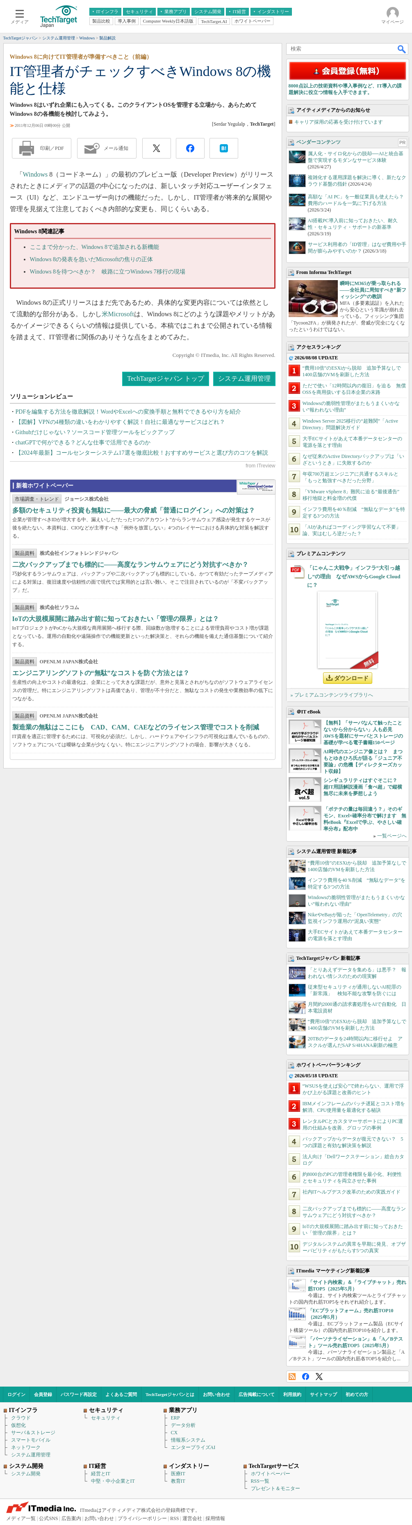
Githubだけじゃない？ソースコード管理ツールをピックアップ (95, 432)
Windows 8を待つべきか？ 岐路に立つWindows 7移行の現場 (107, 272)
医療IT (178, 1474)
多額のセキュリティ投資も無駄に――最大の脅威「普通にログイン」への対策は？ (133, 510)
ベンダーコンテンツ (318, 142)
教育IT (178, 1481)
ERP (175, 1418)
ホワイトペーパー (270, 1474)
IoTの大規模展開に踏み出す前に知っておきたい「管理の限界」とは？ (115, 618)
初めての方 (357, 1394)
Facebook (305, 1376)
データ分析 (183, 1425)
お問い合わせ (216, 1394)
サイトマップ (323, 1394)
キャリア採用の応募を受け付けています (338, 122)
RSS (292, 1376)
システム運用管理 (244, 378)
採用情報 (215, 1518)
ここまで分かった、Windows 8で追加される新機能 (94, 247)
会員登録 (43, 1394)
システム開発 (26, 1474)
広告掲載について (257, 1394)
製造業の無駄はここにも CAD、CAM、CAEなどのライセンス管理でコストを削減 (135, 727)
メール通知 (116, 148)
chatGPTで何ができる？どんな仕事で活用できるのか (83, 442)
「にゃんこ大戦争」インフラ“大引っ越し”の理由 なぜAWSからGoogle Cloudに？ (354, 576)
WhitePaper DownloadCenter (256, 487)
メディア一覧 (21, 1518)
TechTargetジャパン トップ (165, 378)
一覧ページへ (392, 836)
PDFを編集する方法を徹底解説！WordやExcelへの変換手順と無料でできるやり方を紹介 (128, 412)
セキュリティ (106, 1418)
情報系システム (188, 1440)
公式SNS (48, 1518)
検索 (402, 49)
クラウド (21, 1418)
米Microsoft (118, 314)
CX (174, 1432)
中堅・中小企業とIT (113, 1481)
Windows (35, 174)
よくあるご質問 (121, 1394)
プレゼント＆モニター (275, 1488)
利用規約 (292, 1394)
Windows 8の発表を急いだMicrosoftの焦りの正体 (91, 259)
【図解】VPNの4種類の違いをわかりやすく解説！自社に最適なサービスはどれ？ (120, 422)
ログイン (16, 1394)
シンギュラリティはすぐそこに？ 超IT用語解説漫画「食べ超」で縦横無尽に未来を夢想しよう (363, 786)
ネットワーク (26, 1447)
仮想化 (18, 1425)
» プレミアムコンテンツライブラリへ (332, 695)
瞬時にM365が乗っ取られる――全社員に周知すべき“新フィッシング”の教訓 (373, 290)
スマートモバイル (30, 1440)
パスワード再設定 (79, 1394)
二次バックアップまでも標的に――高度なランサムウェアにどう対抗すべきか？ (130, 564)
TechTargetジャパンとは (170, 1394)
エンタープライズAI (193, 1447)
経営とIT (100, 1474)
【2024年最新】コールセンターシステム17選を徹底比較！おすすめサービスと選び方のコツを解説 (142, 453)
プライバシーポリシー (142, 1518)
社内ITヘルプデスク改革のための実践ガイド (352, 1192)
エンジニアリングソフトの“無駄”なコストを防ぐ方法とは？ (100, 672)
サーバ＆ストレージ (33, 1432)
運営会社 (192, 1518)
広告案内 (71, 1518)
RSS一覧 (260, 1481)
